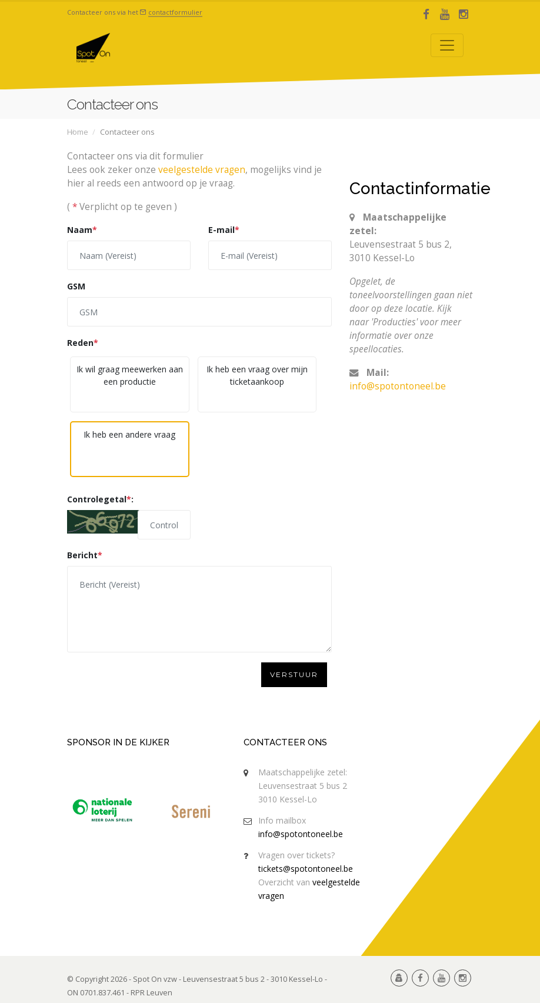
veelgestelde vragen (201, 170)
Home (77, 131)
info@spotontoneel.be (397, 386)
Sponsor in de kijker (118, 742)
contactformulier (175, 12)
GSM (76, 286)
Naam (82, 229)
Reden (82, 342)
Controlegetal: (100, 499)
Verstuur (294, 674)
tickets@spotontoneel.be (305, 868)
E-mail (223, 229)
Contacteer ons (285, 742)
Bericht (84, 555)
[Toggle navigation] (447, 45)
